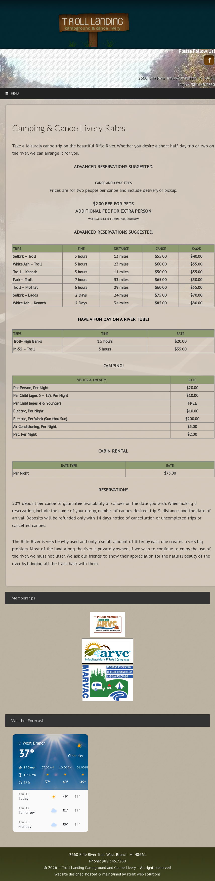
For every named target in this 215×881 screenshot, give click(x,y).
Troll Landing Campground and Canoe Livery (107, 28)
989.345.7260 (114, 860)
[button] (26, 774)
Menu (12, 93)
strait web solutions (143, 873)
